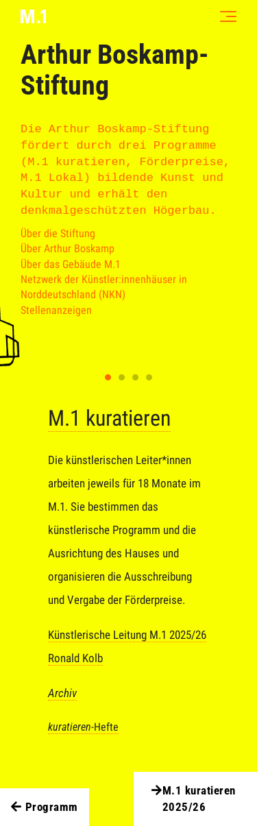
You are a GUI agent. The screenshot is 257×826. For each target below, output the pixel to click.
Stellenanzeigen (56, 310)
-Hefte (83, 726)
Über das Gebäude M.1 (71, 264)
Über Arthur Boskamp (67, 248)
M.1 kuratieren (109, 418)
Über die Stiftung (58, 233)
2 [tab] (122, 378)
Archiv (62, 693)
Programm (44, 807)
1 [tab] (108, 378)
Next (209, 376)
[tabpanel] (128, 579)
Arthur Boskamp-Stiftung (114, 69)
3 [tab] (136, 378)
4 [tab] (149, 378)
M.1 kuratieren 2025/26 (192, 799)
